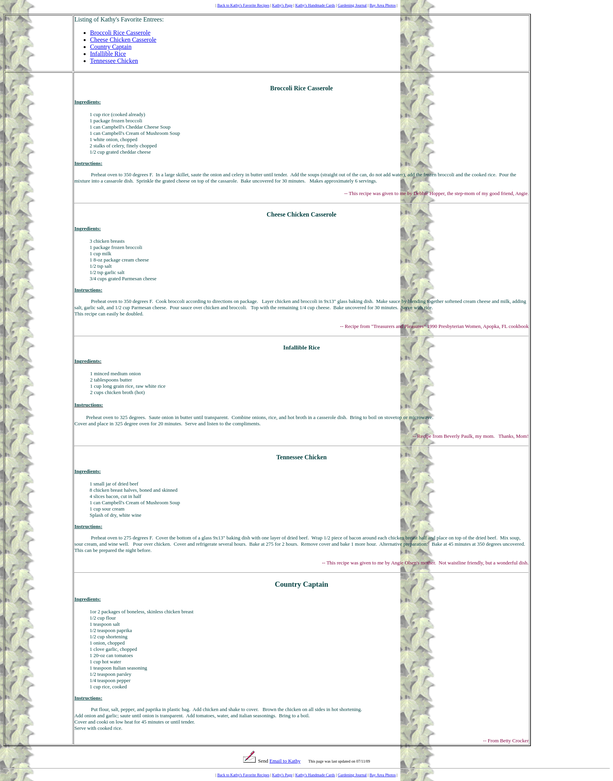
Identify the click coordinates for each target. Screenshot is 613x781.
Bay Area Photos (382, 5)
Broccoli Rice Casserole (120, 32)
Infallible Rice (108, 53)
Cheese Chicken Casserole (123, 39)
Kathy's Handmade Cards (315, 5)
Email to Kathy (284, 761)
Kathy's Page (282, 5)
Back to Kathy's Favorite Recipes (243, 5)
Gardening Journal (352, 5)
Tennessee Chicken (114, 60)
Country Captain (110, 46)
